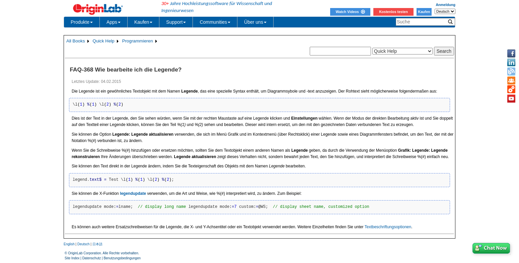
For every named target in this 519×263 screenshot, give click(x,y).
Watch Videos (350, 12)
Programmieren (137, 40)
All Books (75, 40)
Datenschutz (91, 258)
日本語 (97, 244)
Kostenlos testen (393, 12)
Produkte (82, 22)
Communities (215, 22)
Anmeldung (445, 5)
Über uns (255, 22)
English (69, 244)
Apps (113, 22)
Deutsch (83, 244)
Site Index (72, 258)
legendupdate (133, 193)
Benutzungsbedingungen (122, 258)
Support (176, 22)
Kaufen (424, 12)
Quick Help (104, 40)
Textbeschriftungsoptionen (388, 227)
